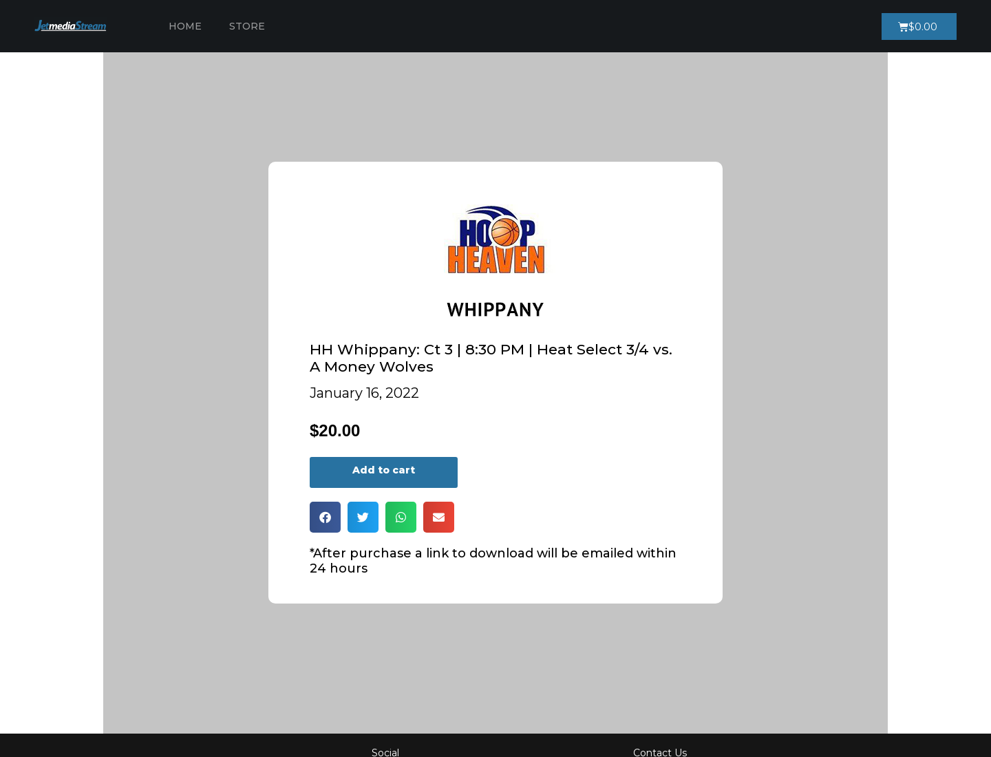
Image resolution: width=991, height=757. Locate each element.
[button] (325, 517)
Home (185, 26)
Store (247, 26)
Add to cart (383, 470)
